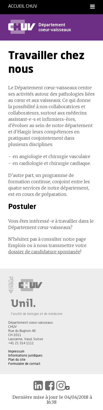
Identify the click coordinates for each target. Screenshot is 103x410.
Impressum (16, 351)
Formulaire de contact (24, 363)
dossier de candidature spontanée (44, 251)
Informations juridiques (25, 355)
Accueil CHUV (22, 6)
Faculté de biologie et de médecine (37, 314)
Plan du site (17, 359)
